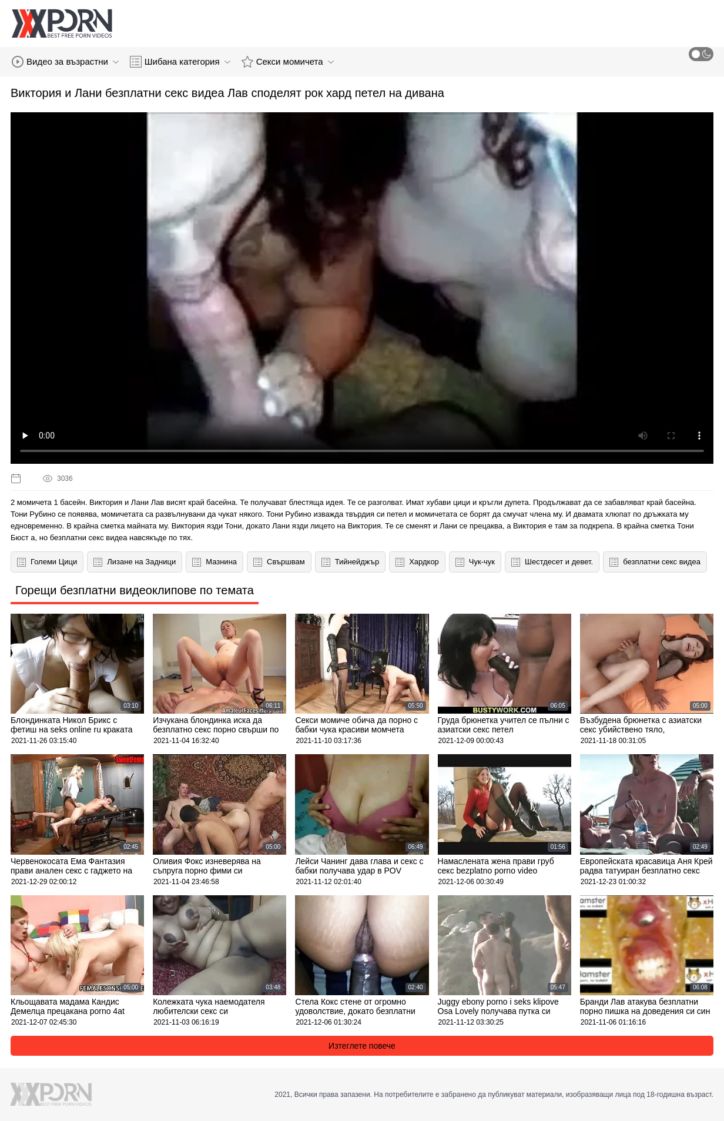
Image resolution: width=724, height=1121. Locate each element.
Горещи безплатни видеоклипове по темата (134, 590)
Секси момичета (288, 62)
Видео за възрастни (65, 62)
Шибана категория (180, 62)
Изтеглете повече (362, 1045)
